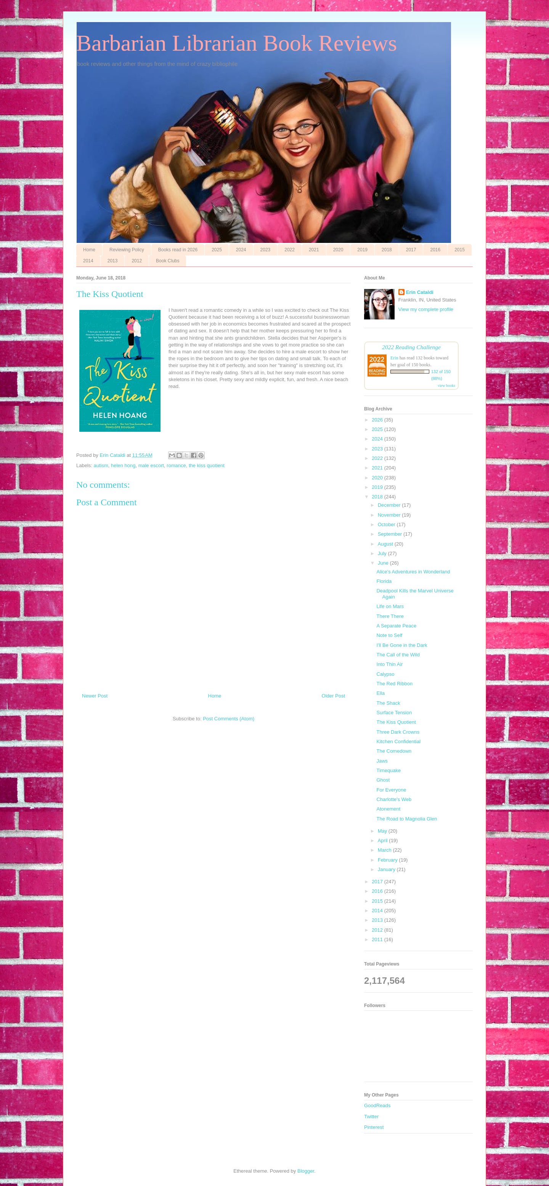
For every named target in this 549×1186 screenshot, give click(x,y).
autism (101, 465)
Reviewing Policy (126, 249)
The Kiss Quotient (396, 722)
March (385, 850)
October (387, 524)
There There (389, 616)
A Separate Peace (396, 626)
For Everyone (391, 790)
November (390, 515)
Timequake (388, 770)
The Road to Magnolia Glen (406, 819)
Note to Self (389, 635)
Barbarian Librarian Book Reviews (236, 43)
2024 (241, 249)
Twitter (371, 1116)
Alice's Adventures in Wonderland (413, 572)
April (383, 840)
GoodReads (377, 1105)
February (388, 860)
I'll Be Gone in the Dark (401, 645)
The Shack (388, 703)
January (387, 869)
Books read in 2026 (177, 249)
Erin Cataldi (419, 292)
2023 (265, 249)
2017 (411, 249)
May (383, 831)
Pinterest (374, 1127)
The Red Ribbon (394, 683)
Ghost (383, 780)
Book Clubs (167, 260)
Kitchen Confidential (398, 741)
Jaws (382, 761)
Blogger (305, 1171)
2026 (378, 420)
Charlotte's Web (393, 799)
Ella (380, 693)
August (386, 544)
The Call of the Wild (397, 655)
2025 (217, 249)
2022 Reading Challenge (411, 347)
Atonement (388, 809)
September (390, 534)
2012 (137, 260)
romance (176, 465)
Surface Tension (394, 712)
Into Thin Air (389, 664)
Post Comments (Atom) (228, 718)
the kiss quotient (207, 465)
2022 (289, 249)
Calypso (385, 674)
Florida (384, 581)
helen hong (123, 465)
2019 (362, 249)
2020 (338, 249)
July (383, 553)
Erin (394, 358)
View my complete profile (425, 309)
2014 (88, 260)
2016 (435, 249)
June (384, 563)
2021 (314, 249)
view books (446, 385)
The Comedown (393, 751)
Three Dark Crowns (397, 732)
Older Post (333, 696)
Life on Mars (390, 606)
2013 (113, 260)
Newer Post (95, 696)
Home (89, 249)
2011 (378, 939)
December (390, 505)
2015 (459, 249)
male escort (151, 465)
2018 (387, 249)
